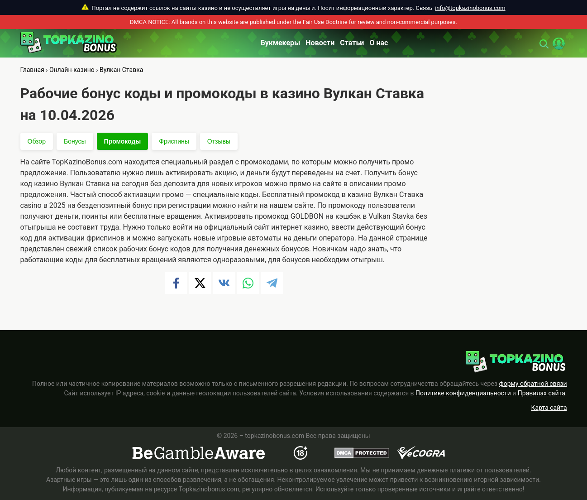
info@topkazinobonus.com (470, 8)
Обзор (37, 141)
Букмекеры (281, 42)
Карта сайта (549, 407)
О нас (378, 42)
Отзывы (218, 141)
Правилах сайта (541, 393)
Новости (319, 42)
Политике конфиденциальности (463, 393)
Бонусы (75, 141)
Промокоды (122, 141)
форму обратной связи (533, 383)
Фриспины (174, 141)
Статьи (352, 42)
